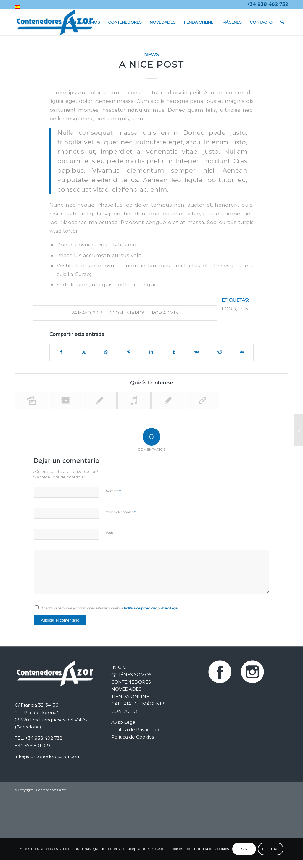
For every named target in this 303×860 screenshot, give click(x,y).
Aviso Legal (169, 608)
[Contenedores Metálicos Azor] (55, 22)
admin (171, 313)
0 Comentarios (127, 313)
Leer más (270, 848)
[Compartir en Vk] (197, 352)
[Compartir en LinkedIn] (151, 352)
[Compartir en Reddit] (219, 352)
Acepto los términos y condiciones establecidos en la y (109, 608)
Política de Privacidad (135, 729)
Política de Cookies (132, 737)
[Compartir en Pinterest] (128, 352)
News (151, 54)
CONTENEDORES (131, 682)
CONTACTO (124, 711)
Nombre (113, 491)
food (229, 308)
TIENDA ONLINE (130, 696)
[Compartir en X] (83, 352)
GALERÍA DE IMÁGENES (138, 704)
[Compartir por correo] (242, 352)
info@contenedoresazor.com (48, 756)
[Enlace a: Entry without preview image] (100, 400)
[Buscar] (282, 22)
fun (243, 308)
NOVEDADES (126, 689)
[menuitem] (17, 7)
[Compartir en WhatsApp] (106, 352)
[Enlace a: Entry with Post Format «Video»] (66, 400)
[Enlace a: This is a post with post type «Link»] (202, 400)
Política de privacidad (140, 608)
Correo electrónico (121, 511)
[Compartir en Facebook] (61, 352)
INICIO (119, 667)
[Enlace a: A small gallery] (31, 400)
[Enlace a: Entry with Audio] (134, 400)
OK (244, 848)
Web (109, 533)
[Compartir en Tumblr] (174, 352)
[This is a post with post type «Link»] (298, 430)
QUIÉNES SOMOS (131, 674)
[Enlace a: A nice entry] (168, 400)
